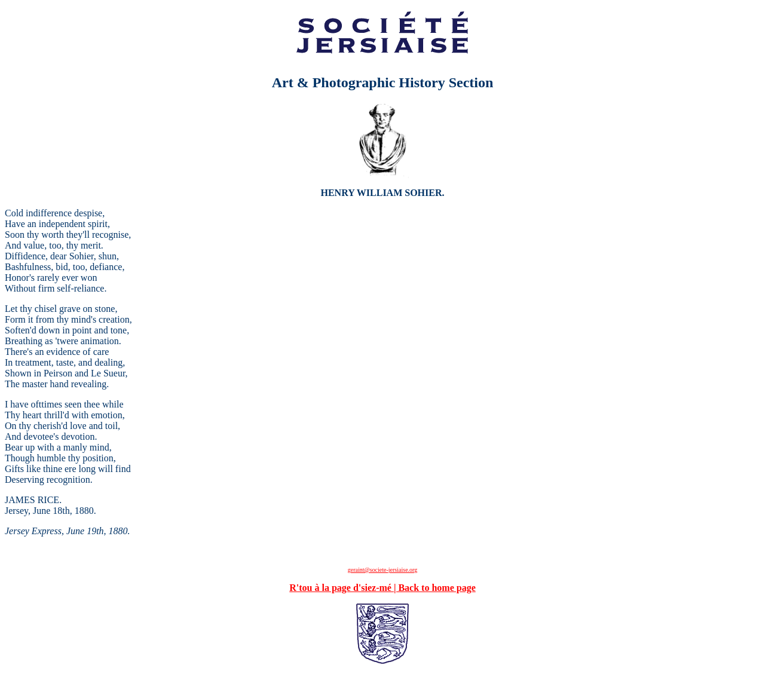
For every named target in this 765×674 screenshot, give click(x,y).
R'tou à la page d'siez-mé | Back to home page (382, 588)
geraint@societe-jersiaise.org (382, 569)
